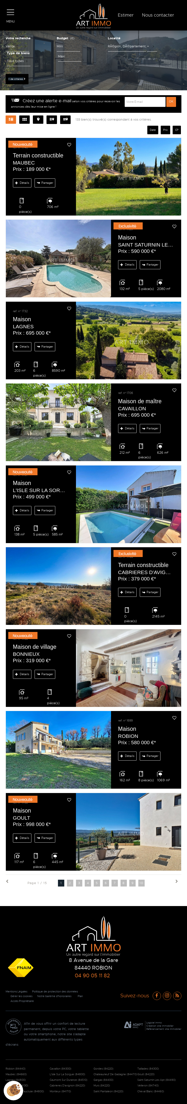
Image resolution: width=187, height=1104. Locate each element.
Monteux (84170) (60, 1091)
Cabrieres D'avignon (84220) (67, 1085)
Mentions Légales (18, 991)
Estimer (126, 15)
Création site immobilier (160, 1025)
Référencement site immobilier (163, 1029)
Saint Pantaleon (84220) (108, 1091)
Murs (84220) (102, 1085)
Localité (114, 38)
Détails (22, 183)
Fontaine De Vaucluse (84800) (25, 1091)
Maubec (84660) (16, 1074)
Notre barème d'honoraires (58, 996)
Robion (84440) (16, 1068)
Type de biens (18, 53)
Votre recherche (18, 38)
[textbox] (127, 46)
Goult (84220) (146, 1074)
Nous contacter (158, 15)
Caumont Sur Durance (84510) (68, 1080)
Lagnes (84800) (16, 1080)
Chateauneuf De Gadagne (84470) (115, 1074)
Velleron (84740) (148, 1085)
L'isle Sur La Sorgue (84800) (67, 1074)
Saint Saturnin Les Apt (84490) (156, 1080)
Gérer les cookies (22, 996)
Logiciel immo (154, 1022)
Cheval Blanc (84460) (150, 1091)
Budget (62, 38)
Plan (86, 996)
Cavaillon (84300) (60, 1068)
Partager (45, 183)
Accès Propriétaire (23, 1001)
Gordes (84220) (103, 1068)
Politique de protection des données (60, 991)
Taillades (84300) (148, 1068)
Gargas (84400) (103, 1080)
